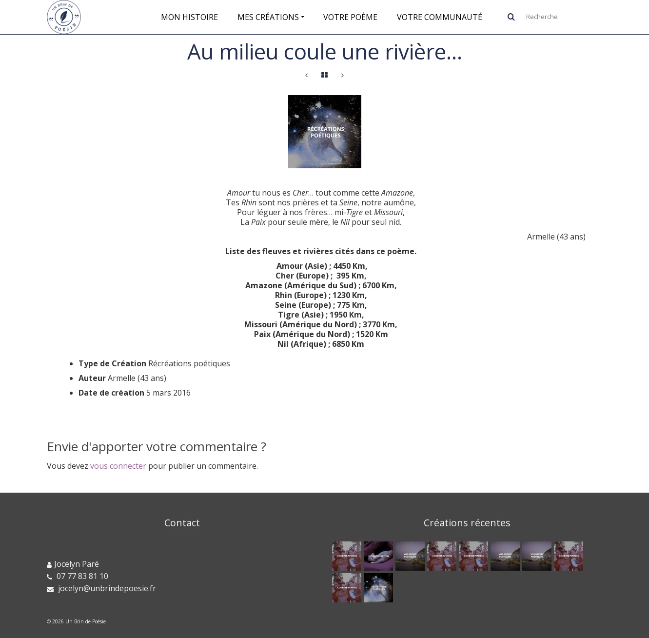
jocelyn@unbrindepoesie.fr (101, 588)
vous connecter (118, 465)
